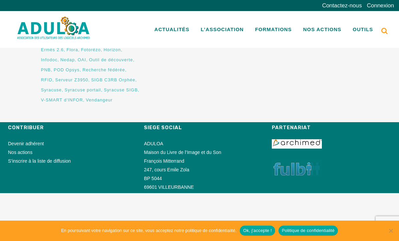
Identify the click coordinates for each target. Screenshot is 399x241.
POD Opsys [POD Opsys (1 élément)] (67, 69)
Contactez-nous (342, 5)
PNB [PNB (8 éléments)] (46, 69)
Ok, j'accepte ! (257, 230)
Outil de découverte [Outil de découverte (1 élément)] (111, 59)
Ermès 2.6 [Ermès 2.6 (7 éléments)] (52, 49)
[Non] (390, 230)
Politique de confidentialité (308, 230)
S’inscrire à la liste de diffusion (39, 161)
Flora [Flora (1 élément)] (72, 49)
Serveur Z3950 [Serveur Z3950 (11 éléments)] (71, 79)
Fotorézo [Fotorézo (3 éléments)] (91, 49)
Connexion (380, 5)
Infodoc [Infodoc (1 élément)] (49, 59)
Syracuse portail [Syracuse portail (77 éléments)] (82, 89)
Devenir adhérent (26, 143)
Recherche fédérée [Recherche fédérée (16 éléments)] (103, 69)
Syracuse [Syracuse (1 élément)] (51, 89)
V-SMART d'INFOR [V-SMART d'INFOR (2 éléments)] (62, 99)
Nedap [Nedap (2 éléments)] (67, 59)
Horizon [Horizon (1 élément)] (112, 49)
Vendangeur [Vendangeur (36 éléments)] (99, 99)
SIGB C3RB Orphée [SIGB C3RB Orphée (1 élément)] (113, 79)
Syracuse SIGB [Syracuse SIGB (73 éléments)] (121, 89)
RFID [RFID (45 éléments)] (46, 79)
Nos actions (20, 152)
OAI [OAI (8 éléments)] (82, 59)
